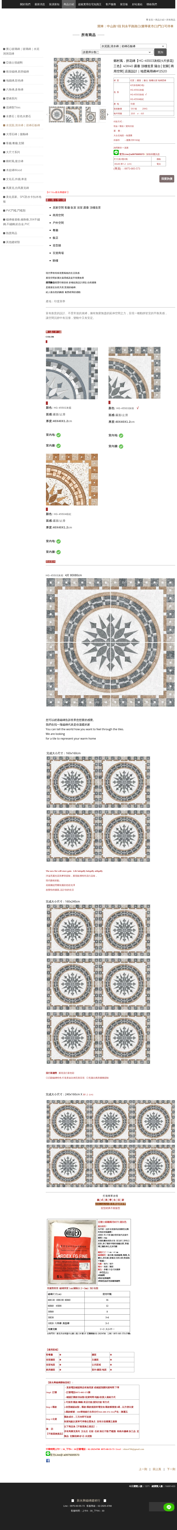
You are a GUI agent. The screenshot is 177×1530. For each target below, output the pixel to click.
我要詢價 (167, 178)
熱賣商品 (11, 233)
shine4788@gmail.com (133, 1448)
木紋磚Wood (14, 170)
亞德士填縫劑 (14, 62)
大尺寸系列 (13, 152)
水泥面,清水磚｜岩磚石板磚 (23, 125)
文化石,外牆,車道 (16, 179)
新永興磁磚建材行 (88, 1500)
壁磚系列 (11, 98)
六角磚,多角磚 (14, 89)
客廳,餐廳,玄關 (15, 143)
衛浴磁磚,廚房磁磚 (17, 71)
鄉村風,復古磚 (14, 161)
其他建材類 (13, 242)
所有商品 (170, 19)
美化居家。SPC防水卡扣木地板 (22, 199)
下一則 (171, 1468)
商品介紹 (159, 19)
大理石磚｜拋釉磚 (17, 134)
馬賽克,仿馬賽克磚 (17, 188)
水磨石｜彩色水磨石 (18, 116)
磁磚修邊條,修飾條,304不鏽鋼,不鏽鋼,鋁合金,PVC (21, 222)
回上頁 (157, 1468)
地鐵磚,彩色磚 (14, 80)
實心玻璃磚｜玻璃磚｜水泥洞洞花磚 (21, 51)
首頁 (150, 19)
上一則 (143, 1468)
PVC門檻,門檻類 (16, 210)
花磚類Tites (13, 107)
